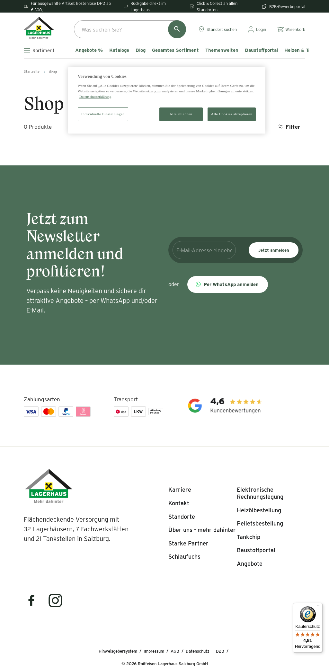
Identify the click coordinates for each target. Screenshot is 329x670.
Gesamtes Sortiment (175, 50)
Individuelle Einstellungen (103, 114)
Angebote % (89, 50)
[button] (227, 284)
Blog (141, 50)
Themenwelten (221, 50)
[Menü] (319, 606)
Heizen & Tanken (303, 50)
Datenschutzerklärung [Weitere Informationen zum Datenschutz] (95, 96)
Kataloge (119, 50)
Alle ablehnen (181, 114)
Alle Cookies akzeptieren (232, 114)
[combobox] (130, 29)
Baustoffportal (261, 50)
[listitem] (179, 489)
